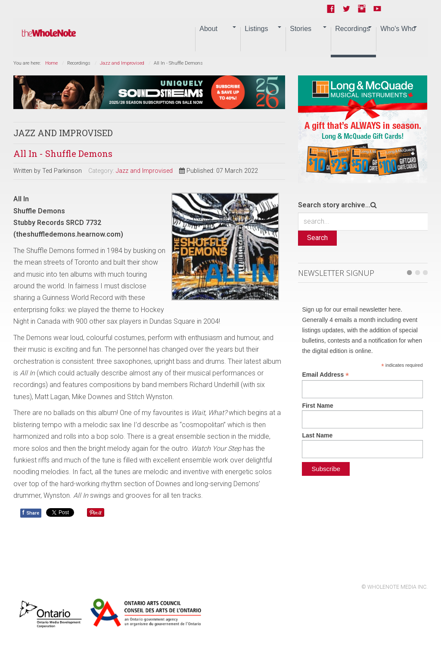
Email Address (325, 375)
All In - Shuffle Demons (62, 153)
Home (51, 63)
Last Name (317, 435)
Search (317, 238)
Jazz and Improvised (122, 63)
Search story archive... (334, 205)
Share (30, 512)
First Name (317, 405)
